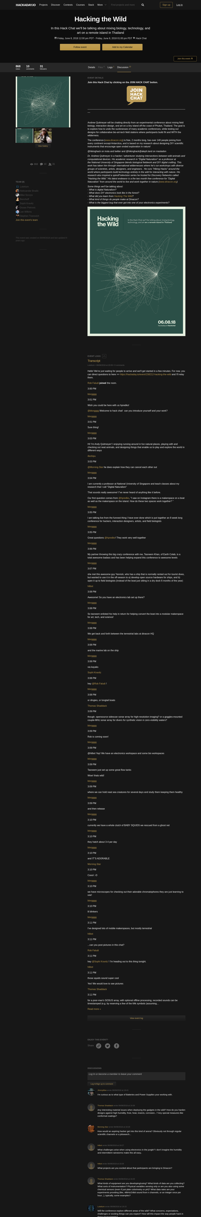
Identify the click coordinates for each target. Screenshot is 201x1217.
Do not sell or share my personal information (147, 1202)
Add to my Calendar (122, 47)
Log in (179, 5)
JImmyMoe (102, 961)
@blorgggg (93, 281)
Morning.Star (94, 734)
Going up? (100, 1195)
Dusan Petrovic (26, 207)
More (102, 5)
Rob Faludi (93, 253)
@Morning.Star (95, 337)
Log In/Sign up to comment (102, 954)
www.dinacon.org (114, 140)
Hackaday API (119, 1202)
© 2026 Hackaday (100, 1208)
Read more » (94, 879)
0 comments (120, 236)
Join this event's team (27, 220)
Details (91, 67)
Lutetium (22, 186)
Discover (55, 5)
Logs (111, 67)
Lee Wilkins (24, 212)
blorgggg (92, 264)
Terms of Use (89, 1202)
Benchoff (22, 199)
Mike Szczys (24, 195)
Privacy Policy (104, 1202)
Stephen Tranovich (27, 216)
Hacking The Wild (123, 196)
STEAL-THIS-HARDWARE (108, 1138)
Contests (68, 5)
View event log (136, 889)
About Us (39, 1202)
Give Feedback (73, 1202)
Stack (91, 5)
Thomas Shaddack (97, 576)
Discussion (124, 67)
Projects (43, 5)
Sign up (166, 5)
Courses (80, 5)
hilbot (90, 456)
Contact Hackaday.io (55, 1202)
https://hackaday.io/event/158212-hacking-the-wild (145, 245)
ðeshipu (92, 326)
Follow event (79, 47)
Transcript (94, 231)
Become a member (82, 1170)
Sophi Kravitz (25, 203)
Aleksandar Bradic (27, 191)
